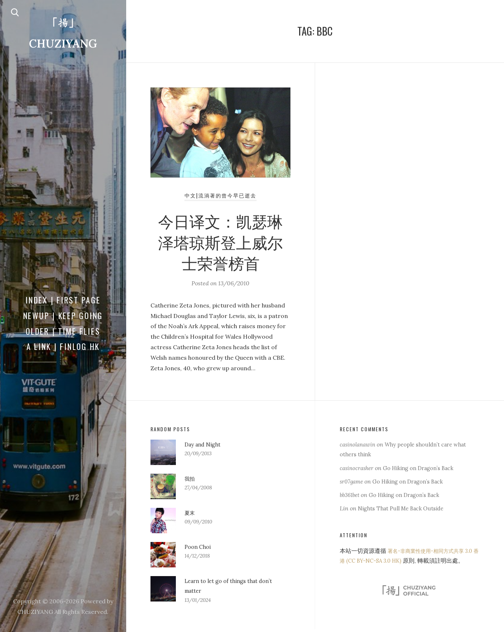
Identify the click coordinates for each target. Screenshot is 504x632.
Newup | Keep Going (63, 316)
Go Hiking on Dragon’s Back (424, 468)
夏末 (190, 512)
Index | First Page (63, 300)
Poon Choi (199, 546)
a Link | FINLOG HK (63, 347)
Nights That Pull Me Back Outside (404, 508)
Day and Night (204, 444)
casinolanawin (359, 444)
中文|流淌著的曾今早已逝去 (220, 197)
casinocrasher (358, 468)
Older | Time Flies (63, 331)
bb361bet (351, 494)
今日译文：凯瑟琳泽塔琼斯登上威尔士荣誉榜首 (220, 243)
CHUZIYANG (63, 44)
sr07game (352, 481)
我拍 (190, 478)
